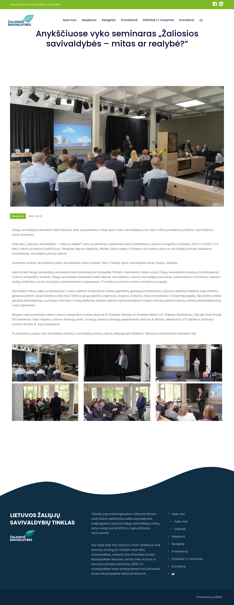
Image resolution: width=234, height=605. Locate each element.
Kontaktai (186, 20)
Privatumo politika (209, 597)
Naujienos (89, 20)
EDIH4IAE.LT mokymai (158, 20)
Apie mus (69, 20)
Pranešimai (129, 20)
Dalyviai (179, 529)
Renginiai (109, 20)
